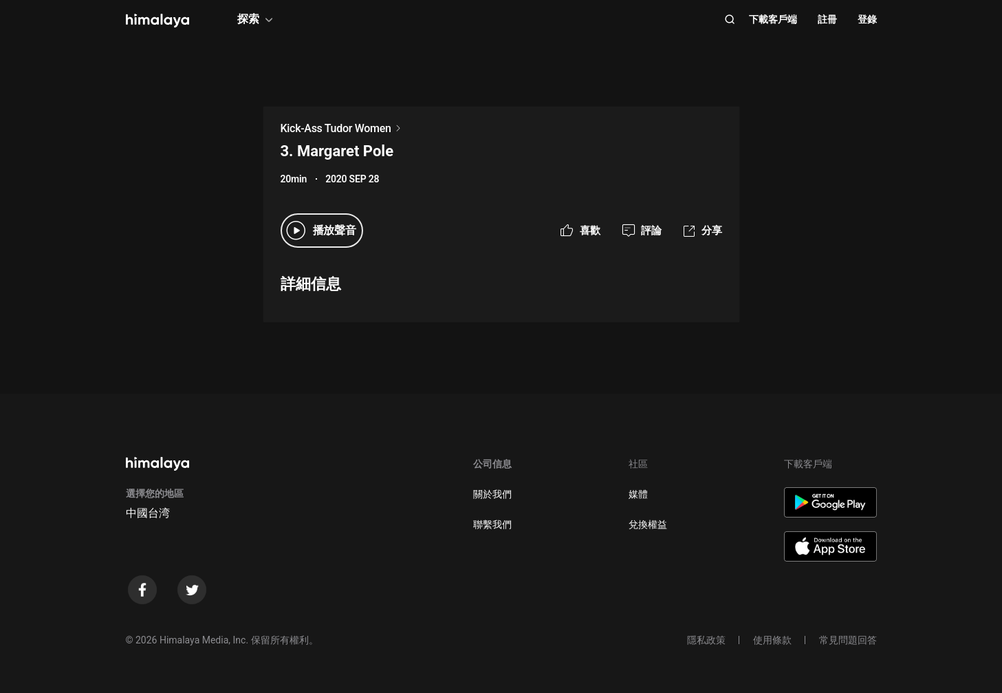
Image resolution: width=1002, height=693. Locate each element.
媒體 (638, 494)
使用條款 (772, 640)
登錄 (867, 19)
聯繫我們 (492, 524)
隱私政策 (706, 640)
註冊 (827, 19)
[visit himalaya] (157, 21)
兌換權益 (648, 524)
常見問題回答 (848, 640)
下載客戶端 (773, 19)
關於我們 (492, 494)
